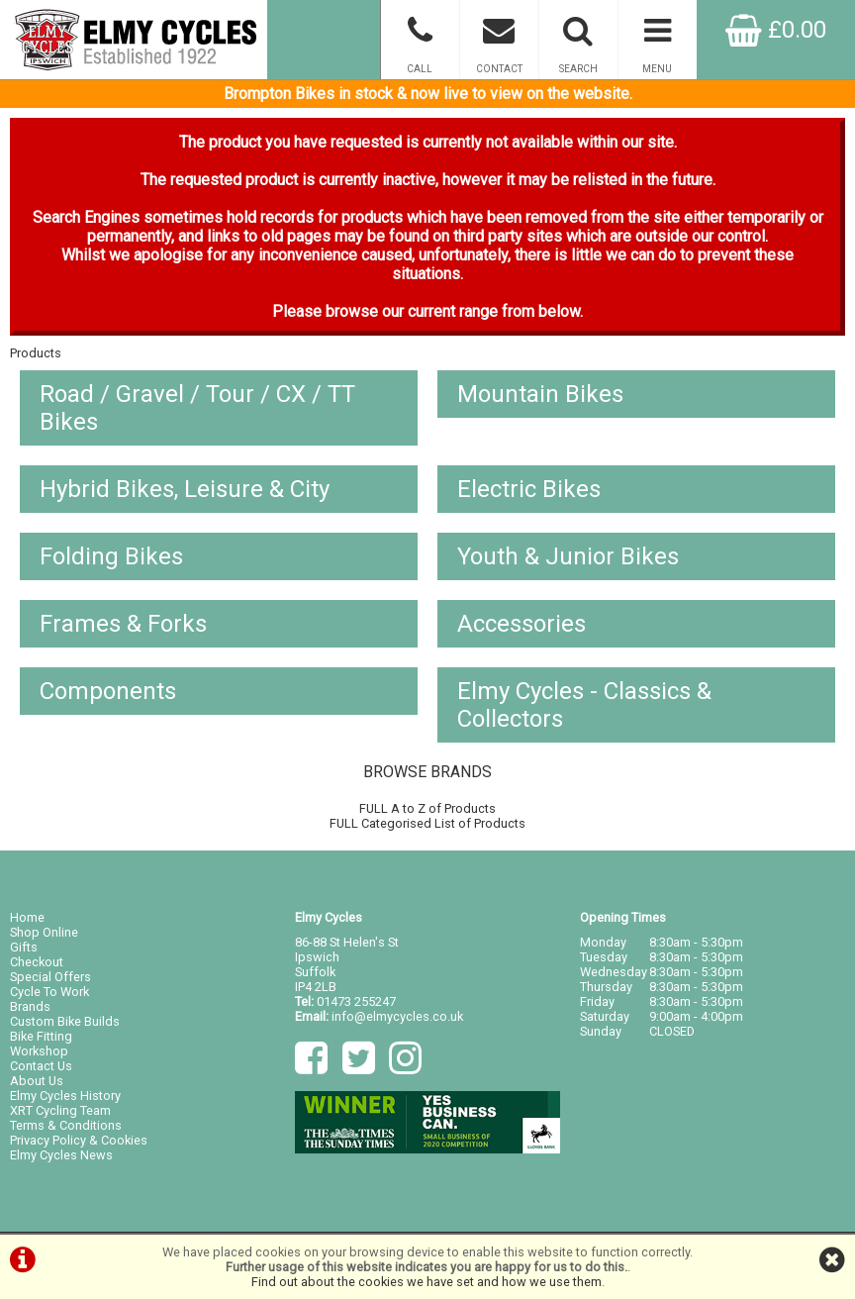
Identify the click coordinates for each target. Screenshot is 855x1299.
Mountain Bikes (540, 394)
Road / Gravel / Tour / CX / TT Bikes (197, 408)
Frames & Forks (123, 624)
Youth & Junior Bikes (568, 556)
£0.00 (775, 30)
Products (35, 353)
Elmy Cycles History (65, 1095)
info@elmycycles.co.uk (397, 1016)
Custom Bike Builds (65, 1021)
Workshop (39, 1051)
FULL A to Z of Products (427, 808)
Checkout (36, 961)
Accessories (521, 624)
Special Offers (50, 976)
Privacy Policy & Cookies (78, 1140)
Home (27, 917)
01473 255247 (356, 1001)
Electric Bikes (529, 489)
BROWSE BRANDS (427, 771)
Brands (30, 1006)
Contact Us (41, 1065)
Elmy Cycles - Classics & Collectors (584, 705)
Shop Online (44, 932)
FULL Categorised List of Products (427, 823)
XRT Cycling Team (60, 1110)
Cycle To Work (49, 991)
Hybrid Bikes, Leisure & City (185, 489)
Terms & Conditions (66, 1125)
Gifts (24, 947)
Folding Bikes (111, 556)
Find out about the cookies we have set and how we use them (426, 1281)
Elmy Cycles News (61, 1155)
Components (108, 691)
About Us (36, 1080)
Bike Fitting (41, 1036)
